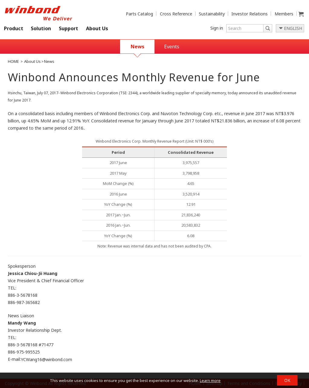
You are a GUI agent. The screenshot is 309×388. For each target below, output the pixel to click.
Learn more (210, 380)
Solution (41, 28)
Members (284, 14)
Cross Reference (176, 14)
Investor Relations (249, 14)
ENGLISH (293, 28)
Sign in (216, 28)
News (137, 46)
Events (171, 46)
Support (68, 28)
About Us (97, 28)
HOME (13, 61)
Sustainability (212, 14)
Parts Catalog (139, 14)
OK (287, 380)
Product (13, 28)
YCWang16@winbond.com (46, 360)
